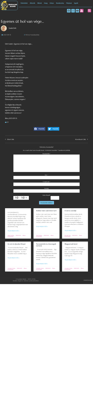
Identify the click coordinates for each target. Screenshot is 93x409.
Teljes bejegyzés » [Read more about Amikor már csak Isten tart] (42, 226)
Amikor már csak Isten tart (46, 211)
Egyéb (76, 3)
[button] (89, 10)
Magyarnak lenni (71, 244)
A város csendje (70, 211)
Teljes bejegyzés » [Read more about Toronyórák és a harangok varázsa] (42, 264)
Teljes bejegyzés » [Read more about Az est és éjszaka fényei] (13, 258)
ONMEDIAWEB (88, 280)
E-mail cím (46, 181)
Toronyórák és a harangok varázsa (46, 245)
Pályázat (69, 3)
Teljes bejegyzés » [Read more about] (13, 231)
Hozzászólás (46, 153)
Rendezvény (60, 3)
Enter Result (46, 195)
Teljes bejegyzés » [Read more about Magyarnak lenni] (70, 260)
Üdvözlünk (24, 3)
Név (46, 175)
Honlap (46, 188)
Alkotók (32, 3)
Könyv (52, 3)
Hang (46, 3)
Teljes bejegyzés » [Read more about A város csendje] (70, 230)
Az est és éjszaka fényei (16, 244)
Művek (39, 3)
